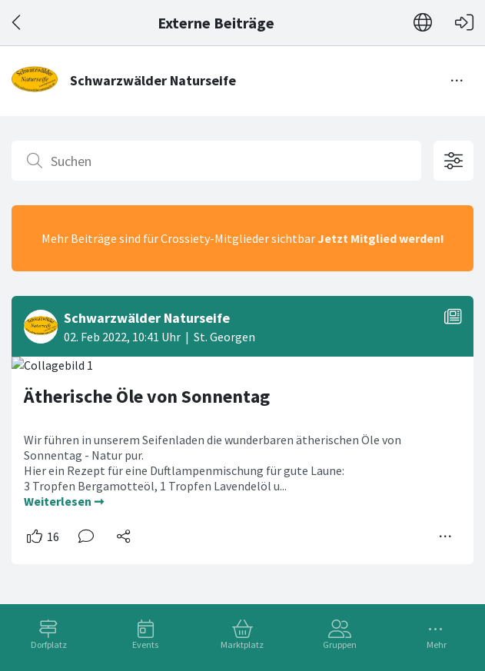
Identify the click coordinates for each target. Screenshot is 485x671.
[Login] (464, 22)
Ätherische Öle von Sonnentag (147, 396)
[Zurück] (17, 22)
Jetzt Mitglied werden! (380, 238)
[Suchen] (216, 161)
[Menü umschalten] (457, 80)
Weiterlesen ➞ (64, 501)
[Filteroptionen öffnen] (453, 161)
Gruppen (340, 644)
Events (145, 644)
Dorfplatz (49, 644)
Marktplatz (242, 644)
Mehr (437, 644)
